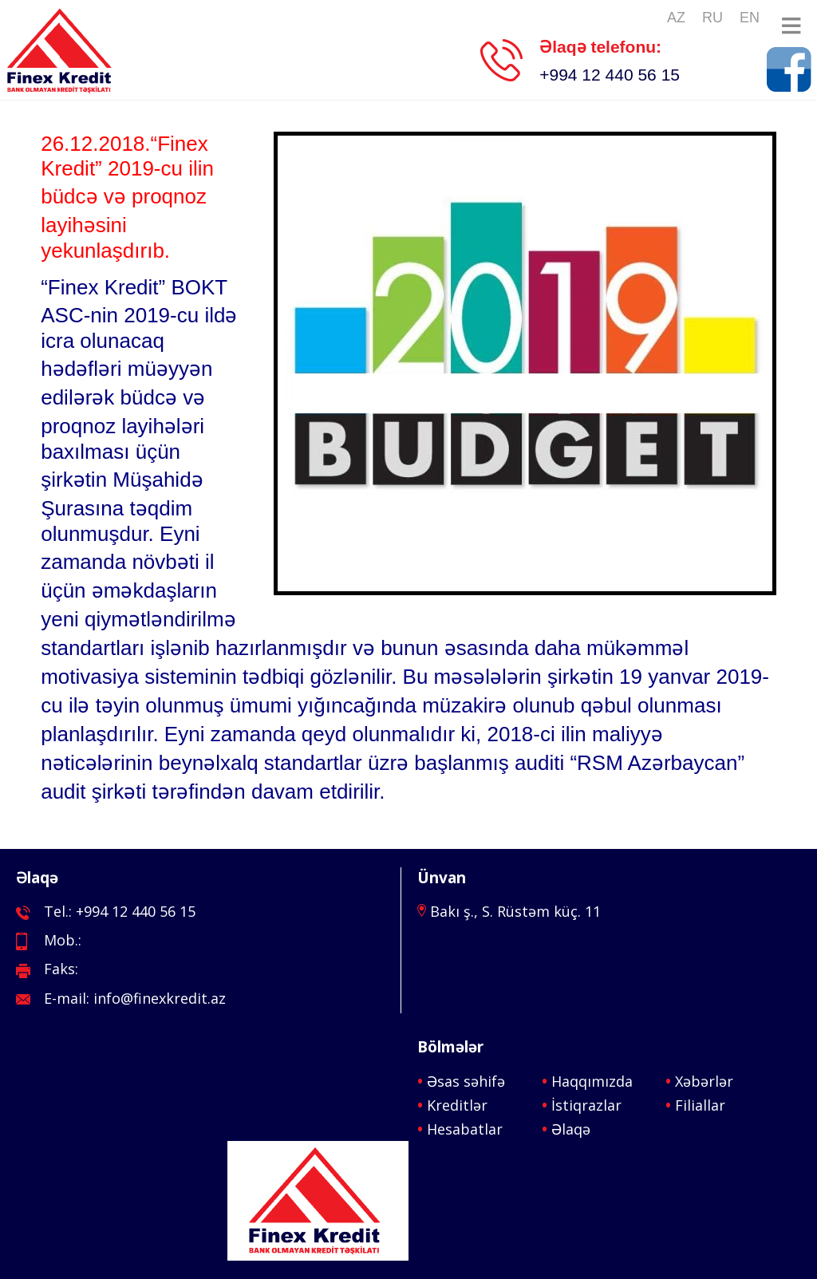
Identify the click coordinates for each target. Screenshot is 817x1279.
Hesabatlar (465, 1129)
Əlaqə (570, 1129)
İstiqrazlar (586, 1105)
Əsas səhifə (466, 1081)
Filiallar (700, 1105)
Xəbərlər (704, 1081)
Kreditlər (457, 1105)
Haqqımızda (592, 1081)
